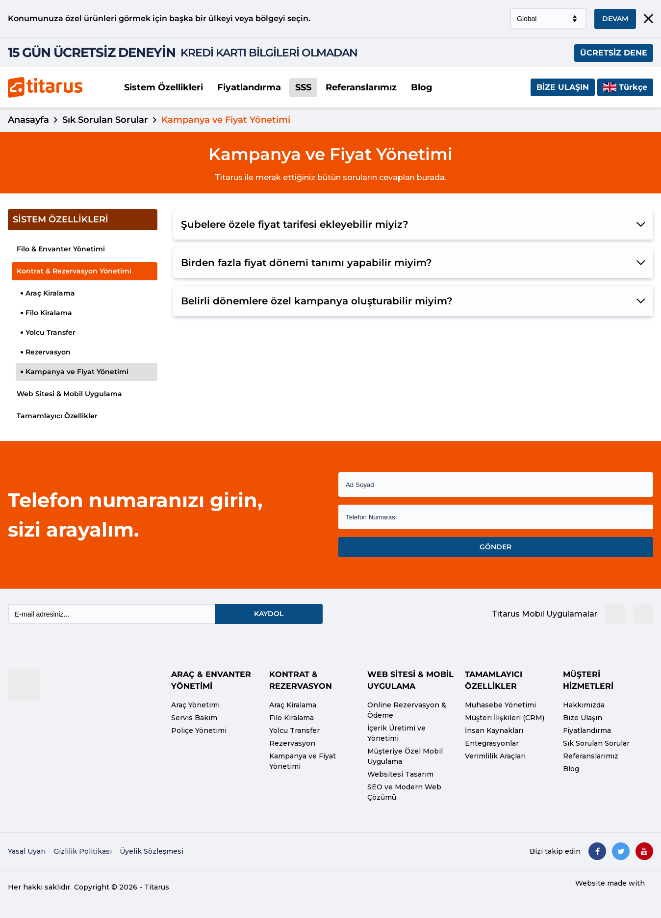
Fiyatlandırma (249, 87)
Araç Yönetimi (195, 705)
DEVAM (615, 18)
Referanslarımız (361, 87)
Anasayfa (28, 119)
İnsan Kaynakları (494, 730)
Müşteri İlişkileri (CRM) (504, 717)
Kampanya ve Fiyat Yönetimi (74, 371)
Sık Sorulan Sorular (105, 119)
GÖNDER (495, 546)
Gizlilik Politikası (82, 851)
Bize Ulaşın (562, 87)
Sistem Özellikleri (163, 87)
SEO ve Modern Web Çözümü (404, 792)
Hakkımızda (584, 705)
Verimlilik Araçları (495, 756)
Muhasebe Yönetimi (500, 705)
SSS (303, 87)
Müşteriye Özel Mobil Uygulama (405, 756)
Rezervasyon (46, 352)
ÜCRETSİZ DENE (613, 52)
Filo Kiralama (46, 312)
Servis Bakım (194, 717)
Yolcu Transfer (48, 332)
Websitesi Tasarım (400, 774)
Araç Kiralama (48, 293)
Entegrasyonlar (492, 743)
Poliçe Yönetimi (199, 730)
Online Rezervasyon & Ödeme (406, 710)
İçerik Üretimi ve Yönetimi (396, 733)
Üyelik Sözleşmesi (151, 851)
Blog (421, 87)
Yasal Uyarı (27, 851)
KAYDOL (268, 613)
